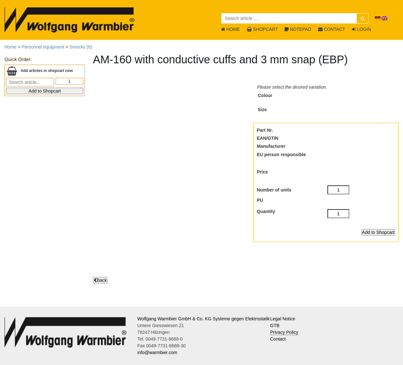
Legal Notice (282, 318)
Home (10, 46)
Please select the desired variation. (292, 87)
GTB (274, 325)
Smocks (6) (80, 46)
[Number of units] (338, 189)
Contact (278, 339)
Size (262, 109)
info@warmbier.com (157, 352)
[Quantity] (338, 213)
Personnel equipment (43, 46)
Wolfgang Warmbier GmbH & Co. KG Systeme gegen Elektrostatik (203, 318)
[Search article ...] (295, 18)
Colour (265, 95)
